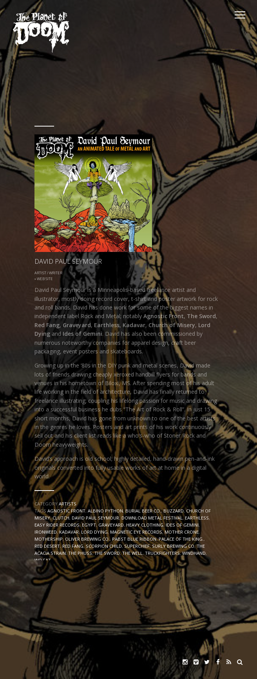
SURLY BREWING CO (173, 546)
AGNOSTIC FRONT (66, 511)
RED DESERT (47, 546)
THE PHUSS (80, 553)
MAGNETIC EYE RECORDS (136, 532)
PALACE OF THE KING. (181, 539)
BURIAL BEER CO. (143, 511)
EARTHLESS (197, 518)
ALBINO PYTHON (105, 511)
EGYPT (89, 525)
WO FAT (42, 560)
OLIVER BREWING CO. (87, 539)
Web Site (45, 278)
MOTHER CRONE (182, 532)
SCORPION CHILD (104, 546)
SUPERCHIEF (137, 546)
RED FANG (72, 546)
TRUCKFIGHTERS (162, 553)
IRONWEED (45, 532)
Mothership (48, 539)
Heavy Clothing (144, 525)
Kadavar (69, 532)
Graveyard (111, 525)
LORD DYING (94, 532)
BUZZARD (173, 511)
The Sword (107, 553)
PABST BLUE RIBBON (134, 539)
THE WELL (132, 553)
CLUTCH (60, 518)
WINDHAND (194, 553)
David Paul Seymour (95, 518)
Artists (67, 504)
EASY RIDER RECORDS (57, 525)
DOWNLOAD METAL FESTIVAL (152, 518)
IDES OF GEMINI (182, 525)
